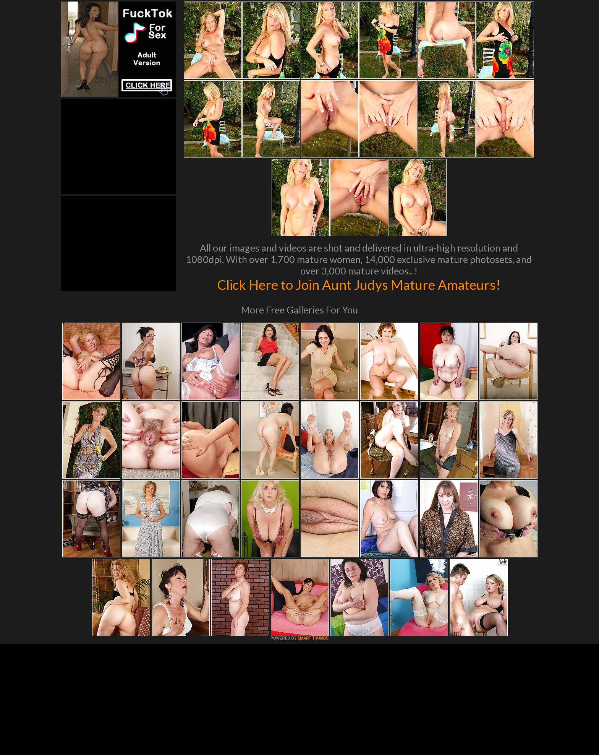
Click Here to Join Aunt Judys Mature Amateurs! (358, 284)
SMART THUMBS (313, 638)
